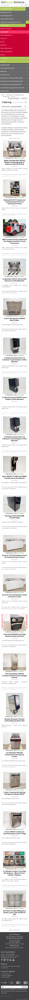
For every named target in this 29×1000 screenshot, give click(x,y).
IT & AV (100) (3, 58)
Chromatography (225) (6, 15)
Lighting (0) (3, 45)
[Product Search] (12, 5)
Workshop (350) (4, 91)
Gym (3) (2, 41)
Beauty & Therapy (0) (6, 28)
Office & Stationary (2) (6, 48)
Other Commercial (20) (6, 51)
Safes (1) (2, 54)
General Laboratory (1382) (7, 68)
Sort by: (24, 98)
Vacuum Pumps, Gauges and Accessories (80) (12, 87)
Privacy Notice (6, 977)
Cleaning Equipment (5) (6, 35)
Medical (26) (3, 71)
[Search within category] (19, 102)
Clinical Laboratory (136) (6, 19)
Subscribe (24, 987)
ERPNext (26, 999)
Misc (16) (2, 61)
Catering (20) (4, 32)
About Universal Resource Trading (11, 966)
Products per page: (13, 98)
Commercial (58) (4, 25)
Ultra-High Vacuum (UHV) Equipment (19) (10, 84)
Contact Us (5, 967)
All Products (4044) (6, 9)
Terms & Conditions (7, 975)
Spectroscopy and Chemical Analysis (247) (11, 81)
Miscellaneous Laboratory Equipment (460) (11, 78)
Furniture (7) (3, 38)
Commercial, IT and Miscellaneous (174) (10, 22)
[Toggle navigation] (26, 4)
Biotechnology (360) (5, 12)
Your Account (5, 973)
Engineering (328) (4, 65)
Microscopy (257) (5, 74)
